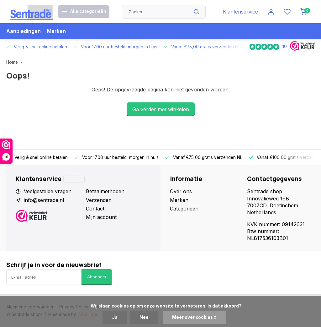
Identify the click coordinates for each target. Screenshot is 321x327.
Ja (115, 317)
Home (15, 62)
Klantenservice (240, 11)
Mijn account (101, 217)
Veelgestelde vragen (47, 191)
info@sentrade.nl (44, 200)
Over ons (181, 191)
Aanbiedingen (23, 31)
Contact (95, 208)
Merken (56, 31)
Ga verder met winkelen (160, 109)
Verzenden (99, 200)
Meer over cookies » (194, 317)
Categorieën (184, 208)
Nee (144, 317)
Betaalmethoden (105, 191)
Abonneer (97, 276)
